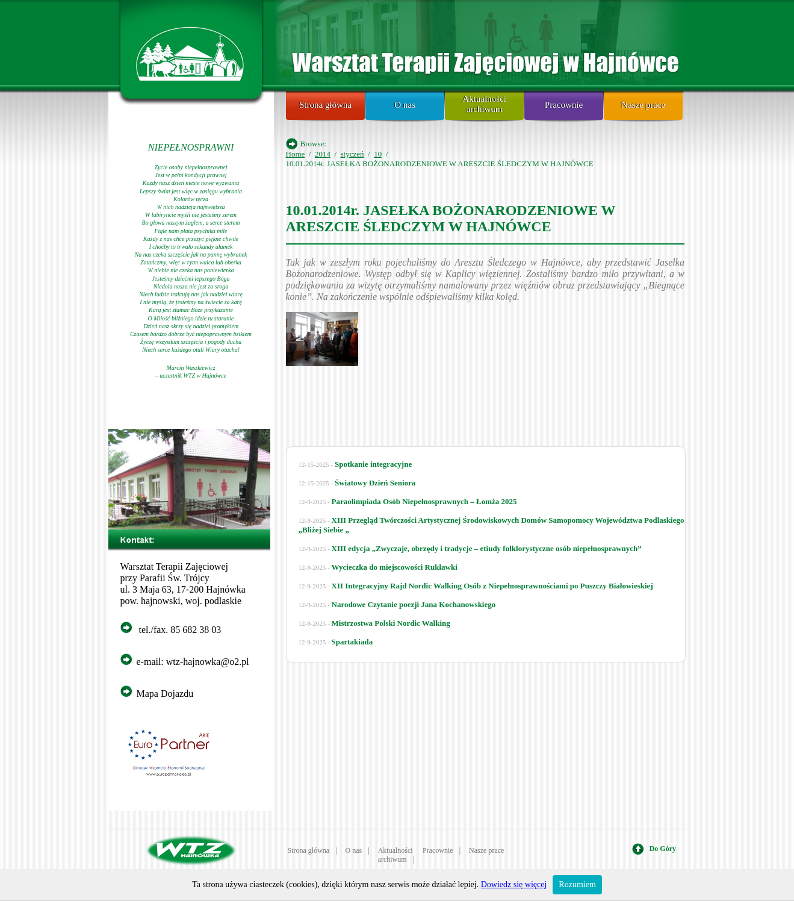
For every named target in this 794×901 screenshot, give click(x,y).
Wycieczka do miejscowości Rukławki (394, 567)
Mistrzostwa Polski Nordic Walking (391, 623)
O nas (404, 105)
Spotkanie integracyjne (373, 464)
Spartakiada (352, 641)
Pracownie (564, 105)
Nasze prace (643, 105)
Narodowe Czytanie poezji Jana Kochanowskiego (414, 604)
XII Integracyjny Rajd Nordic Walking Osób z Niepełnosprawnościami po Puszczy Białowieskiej (492, 585)
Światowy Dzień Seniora (375, 482)
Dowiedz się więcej (514, 884)
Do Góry (663, 848)
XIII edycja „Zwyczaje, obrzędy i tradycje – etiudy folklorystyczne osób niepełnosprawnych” (487, 548)
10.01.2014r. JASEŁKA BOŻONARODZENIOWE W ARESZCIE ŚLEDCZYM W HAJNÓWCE (451, 218)
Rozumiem (577, 884)
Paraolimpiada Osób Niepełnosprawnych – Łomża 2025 (424, 501)
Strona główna (325, 105)
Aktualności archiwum (484, 104)
